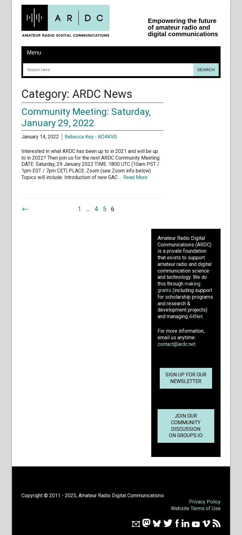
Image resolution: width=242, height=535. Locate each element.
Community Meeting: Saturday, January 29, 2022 (86, 117)
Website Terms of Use (196, 508)
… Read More (133, 177)
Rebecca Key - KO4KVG (91, 137)
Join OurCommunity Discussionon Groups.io (186, 425)
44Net (196, 316)
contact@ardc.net (176, 344)
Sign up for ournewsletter (185, 378)
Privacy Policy (205, 502)
